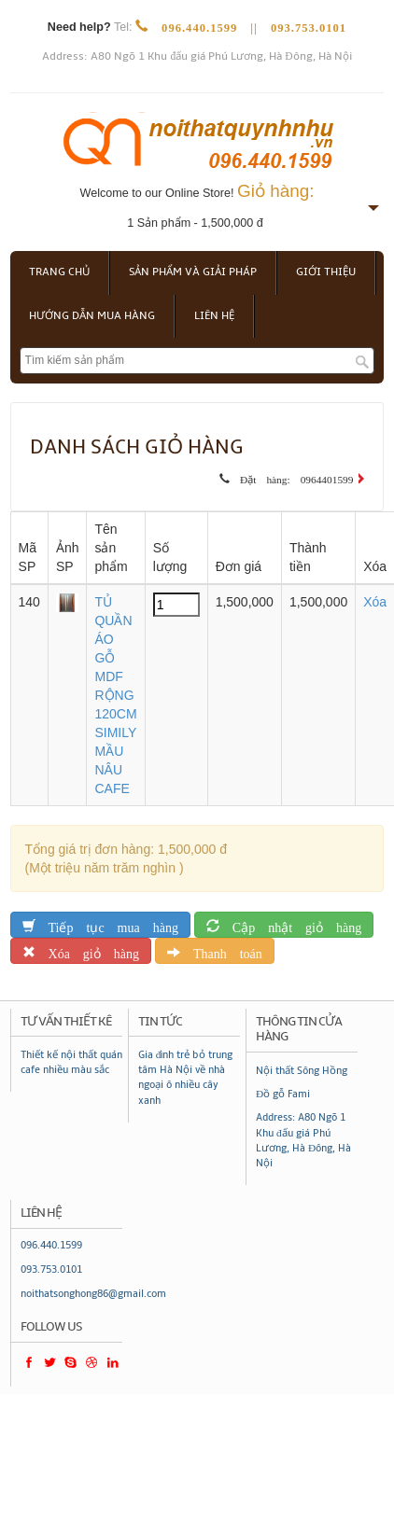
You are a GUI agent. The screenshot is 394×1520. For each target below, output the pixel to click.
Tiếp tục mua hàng (106, 924)
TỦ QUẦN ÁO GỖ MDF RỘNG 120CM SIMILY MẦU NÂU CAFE (115, 695)
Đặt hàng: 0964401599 (291, 476)
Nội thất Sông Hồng (301, 1071)
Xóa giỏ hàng (87, 950)
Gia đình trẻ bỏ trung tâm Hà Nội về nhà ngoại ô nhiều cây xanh (185, 1078)
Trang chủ (59, 272)
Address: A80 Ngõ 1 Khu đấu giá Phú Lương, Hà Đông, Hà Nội (196, 56)
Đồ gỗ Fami (283, 1094)
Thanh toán (221, 950)
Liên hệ (214, 316)
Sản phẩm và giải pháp (193, 272)
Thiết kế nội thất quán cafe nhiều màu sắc (71, 1062)
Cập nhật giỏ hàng (290, 924)
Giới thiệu (326, 272)
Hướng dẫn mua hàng (92, 316)
